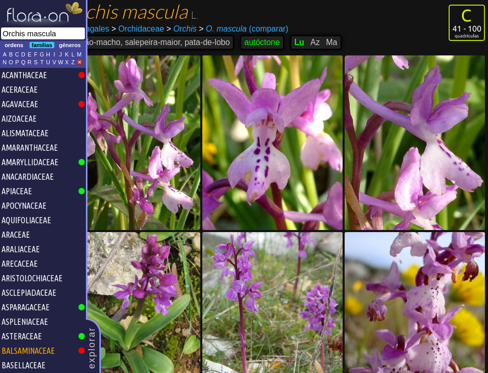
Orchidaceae (164, 28)
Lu (326, 42)
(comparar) (270, 29)
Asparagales (113, 28)
